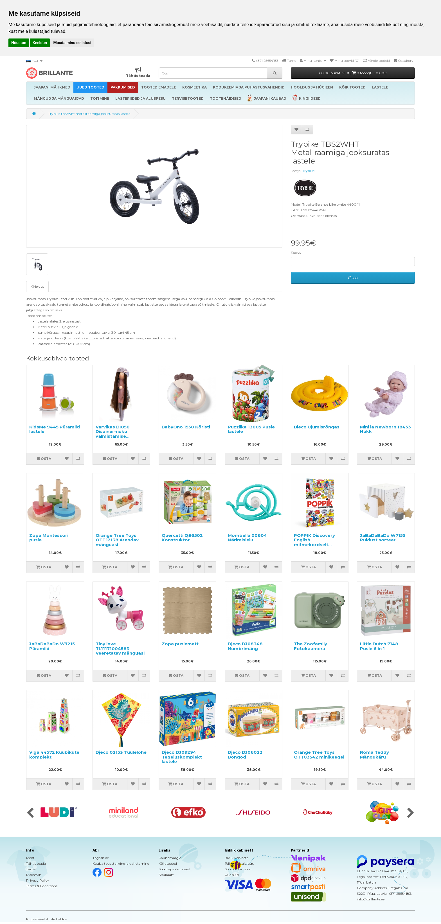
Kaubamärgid (170, 858)
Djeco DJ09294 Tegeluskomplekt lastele (182, 757)
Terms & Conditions (41, 886)
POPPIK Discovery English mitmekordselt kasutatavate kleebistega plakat (315, 545)
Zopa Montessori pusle (48, 538)
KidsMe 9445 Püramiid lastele (54, 429)
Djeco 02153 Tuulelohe (121, 752)
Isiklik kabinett (236, 858)
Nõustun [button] (18, 42)
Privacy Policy (37, 880)
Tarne (30, 869)
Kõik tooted (168, 863)
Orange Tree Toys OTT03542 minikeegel (319, 755)
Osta (353, 277)
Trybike (308, 171)
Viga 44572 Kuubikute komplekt (54, 755)
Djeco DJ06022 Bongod (245, 755)
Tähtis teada (36, 863)
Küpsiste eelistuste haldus (46, 919)
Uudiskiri (232, 875)
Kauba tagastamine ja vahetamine (121, 863)
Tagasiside (101, 858)
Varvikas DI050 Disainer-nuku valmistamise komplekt (113, 434)
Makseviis (33, 875)
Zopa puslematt (180, 643)
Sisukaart (166, 875)
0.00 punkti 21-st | (353, 73)
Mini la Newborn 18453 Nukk (385, 429)
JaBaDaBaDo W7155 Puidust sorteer (382, 538)
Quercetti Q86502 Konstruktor (182, 538)
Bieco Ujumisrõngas (316, 427)
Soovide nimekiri (238, 869)
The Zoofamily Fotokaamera (310, 646)
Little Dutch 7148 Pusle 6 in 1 (379, 646)
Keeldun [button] (40, 42)
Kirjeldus (37, 286)
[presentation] (30, 813)
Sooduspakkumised (174, 869)
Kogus (296, 252)
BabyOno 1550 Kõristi (186, 427)
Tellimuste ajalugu (239, 863)
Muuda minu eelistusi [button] (72, 42)
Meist (30, 858)
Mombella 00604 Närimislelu (247, 538)
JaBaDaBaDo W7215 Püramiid (52, 646)
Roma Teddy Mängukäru (374, 755)
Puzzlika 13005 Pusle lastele (251, 429)
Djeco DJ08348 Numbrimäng (245, 646)
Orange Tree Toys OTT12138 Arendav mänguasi (117, 540)
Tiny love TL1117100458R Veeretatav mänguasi (120, 648)
